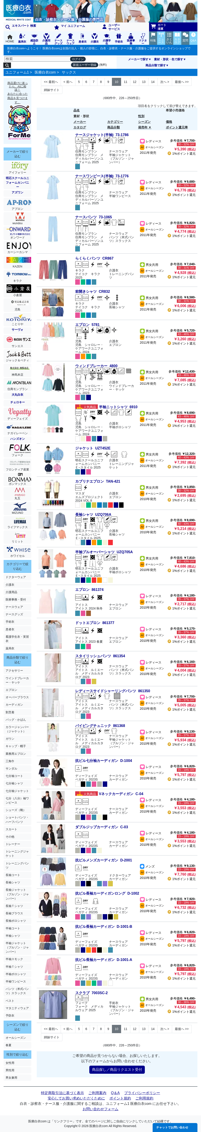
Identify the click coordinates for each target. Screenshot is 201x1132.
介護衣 (10, 584)
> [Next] (164, 82)
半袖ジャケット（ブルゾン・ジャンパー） (17, 947)
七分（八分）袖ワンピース (17, 800)
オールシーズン (16, 1037)
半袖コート (13, 928)
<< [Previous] (51, 82)
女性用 (10, 1063)
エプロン (11, 690)
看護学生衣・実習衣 (17, 639)
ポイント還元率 (177, 127)
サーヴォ (17, 329)
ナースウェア (14, 607)
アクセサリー (14, 670)
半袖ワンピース (16, 981)
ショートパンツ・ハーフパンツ (17, 819)
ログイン (78, 59)
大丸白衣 (17, 394)
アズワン (17, 192)
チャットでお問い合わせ (172, 1127)
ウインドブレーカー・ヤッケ (17, 680)
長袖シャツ (13, 882)
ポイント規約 (120, 1098)
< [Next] (68, 82)
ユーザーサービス (111, 27)
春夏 (8, 1045)
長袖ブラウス (14, 913)
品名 (76, 110)
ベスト (10, 1000)
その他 (10, 836)
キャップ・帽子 (16, 746)
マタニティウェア (17, 1008)
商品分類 (113, 127)
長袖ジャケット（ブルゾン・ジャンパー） (17, 894)
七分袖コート (14, 776)
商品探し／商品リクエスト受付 (117, 1069)
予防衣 (10, 1015)
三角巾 (10, 761)
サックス (69, 72)
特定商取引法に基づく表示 (62, 1093)
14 (153, 82)
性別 (141, 116)
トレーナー (13, 844)
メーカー (79, 122)
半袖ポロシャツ (16, 974)
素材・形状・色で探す (168, 59)
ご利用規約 (144, 1098)
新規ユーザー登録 (84, 65)
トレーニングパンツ (17, 865)
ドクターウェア (16, 577)
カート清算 (159, 26)
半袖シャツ (13, 935)
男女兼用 (11, 1077)
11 (125, 82)
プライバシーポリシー (142, 1093)
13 (143, 82)
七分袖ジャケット (17, 791)
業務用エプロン (16, 753)
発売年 (143, 127)
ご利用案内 (97, 1093)
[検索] (37, 59)
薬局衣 (10, 648)
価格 (169, 122)
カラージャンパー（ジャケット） (17, 729)
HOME (10, 39)
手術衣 (10, 621)
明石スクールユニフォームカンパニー (17, 182)
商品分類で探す (155, 65)
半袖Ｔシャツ (14, 966)
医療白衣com (45, 72)
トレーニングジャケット (17, 853)
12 (135, 82)
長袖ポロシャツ (16, 920)
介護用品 (11, 592)
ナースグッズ (14, 614)
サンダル (11, 768)
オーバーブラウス (17, 697)
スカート (11, 829)
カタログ (79, 127)
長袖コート (13, 875)
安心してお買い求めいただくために (76, 1098)
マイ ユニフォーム (69, 27)
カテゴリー (115, 122)
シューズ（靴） (16, 810)
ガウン (10, 738)
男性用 (10, 1070)
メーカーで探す (138, 59)
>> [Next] (182, 82)
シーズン (144, 122)
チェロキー (17, 402)
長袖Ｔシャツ (14, 906)
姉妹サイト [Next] (52, 90)
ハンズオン (17, 438)
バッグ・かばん (16, 719)
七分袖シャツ (14, 783)
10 (116, 82)
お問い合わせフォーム (100, 1109)
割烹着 (10, 712)
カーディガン (14, 704)
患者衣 (10, 629)
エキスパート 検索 (21, 26)
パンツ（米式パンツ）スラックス (17, 991)
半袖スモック (14, 959)
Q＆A (115, 1093)
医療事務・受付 (16, 599)
